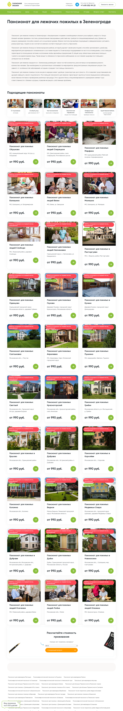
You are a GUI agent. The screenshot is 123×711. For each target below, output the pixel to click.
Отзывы (86, 12)
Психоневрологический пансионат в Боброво (49, 697)
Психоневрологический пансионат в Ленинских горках (82, 697)
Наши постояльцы (72, 12)
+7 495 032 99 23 (88, 5)
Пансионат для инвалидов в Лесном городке (51, 694)
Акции (44, 12)
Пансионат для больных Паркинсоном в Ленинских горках (83, 684)
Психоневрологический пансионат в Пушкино (47, 677)
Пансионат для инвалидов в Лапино (75, 677)
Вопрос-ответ (99, 12)
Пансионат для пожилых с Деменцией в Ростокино (23, 687)
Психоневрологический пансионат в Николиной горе (56, 680)
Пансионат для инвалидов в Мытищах (19, 677)
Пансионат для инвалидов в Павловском (20, 697)
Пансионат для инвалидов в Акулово (86, 680)
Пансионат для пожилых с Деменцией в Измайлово (23, 701)
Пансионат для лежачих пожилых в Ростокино (56, 687)
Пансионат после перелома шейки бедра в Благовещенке (91, 708)
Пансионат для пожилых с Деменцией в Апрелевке (23, 704)
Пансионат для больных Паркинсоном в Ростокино (23, 684)
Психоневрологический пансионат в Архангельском (24, 691)
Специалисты (56, 12)
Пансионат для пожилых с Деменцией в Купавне (56, 704)
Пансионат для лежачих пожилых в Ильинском (82, 694)
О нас (36, 12)
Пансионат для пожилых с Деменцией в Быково (56, 701)
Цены (27, 12)
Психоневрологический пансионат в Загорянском (88, 701)
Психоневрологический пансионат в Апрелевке (56, 708)
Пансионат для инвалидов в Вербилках (54, 691)
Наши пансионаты (14, 12)
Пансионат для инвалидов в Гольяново (85, 704)
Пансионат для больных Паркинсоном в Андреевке (23, 708)
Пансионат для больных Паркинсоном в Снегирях (87, 687)
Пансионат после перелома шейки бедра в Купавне (84, 691)
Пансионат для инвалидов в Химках (52, 684)
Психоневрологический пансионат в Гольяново (22, 680)
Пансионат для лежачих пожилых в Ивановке (22, 694)
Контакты (112, 12)
